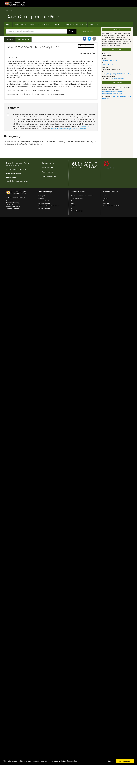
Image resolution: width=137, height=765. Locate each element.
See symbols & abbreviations (116, 78)
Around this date (23, 40)
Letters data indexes (49, 176)
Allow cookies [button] (124, 761)
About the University (77, 192)
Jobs (72, 208)
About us (92, 24)
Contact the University (12, 203)
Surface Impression (21, 181)
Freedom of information (13, 207)
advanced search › (88, 31)
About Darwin (18, 24)
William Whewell (108, 65)
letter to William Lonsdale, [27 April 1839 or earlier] (68, 129)
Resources (79, 24)
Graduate (41, 198)
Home (7, 10)
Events (73, 206)
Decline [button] (110, 761)
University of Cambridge (16, 169)
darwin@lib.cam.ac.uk (14, 165)
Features (105, 198)
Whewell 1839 (85, 126)
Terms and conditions (12, 209)
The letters (31, 24)
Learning (68, 24)
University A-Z (10, 201)
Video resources (47, 172)
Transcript (9, 40)
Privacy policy (11, 177)
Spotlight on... (107, 203)
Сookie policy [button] (71, 761)
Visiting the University (77, 198)
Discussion (106, 201)
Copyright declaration (13, 173)
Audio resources (47, 167)
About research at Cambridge (111, 206)
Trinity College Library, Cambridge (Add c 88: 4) (117, 74)
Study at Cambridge (45, 192)
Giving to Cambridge (77, 211)
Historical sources (48, 163)
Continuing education (45, 203)
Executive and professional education (49, 206)
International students (45, 201)
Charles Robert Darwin (110, 60)
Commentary (45, 24)
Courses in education (45, 208)
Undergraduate (43, 196)
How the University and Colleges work (82, 196)
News (72, 203)
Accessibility (9, 205)
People (57, 24)
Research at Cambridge (110, 192)
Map (72, 201)
